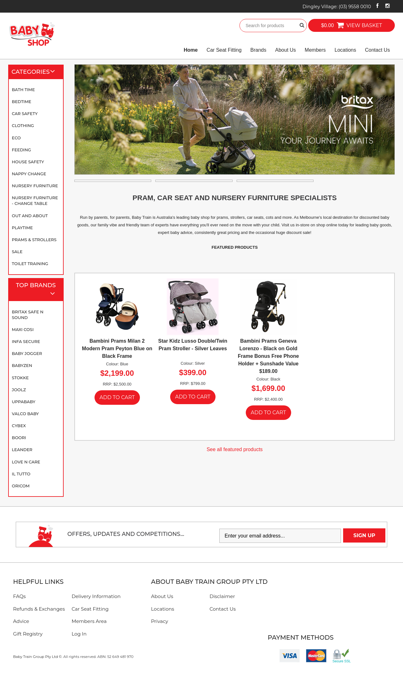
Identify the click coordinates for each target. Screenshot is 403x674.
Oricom (21, 485)
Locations (345, 50)
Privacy (159, 621)
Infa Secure (26, 341)
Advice (21, 621)
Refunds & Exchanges (39, 609)
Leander (22, 449)
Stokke (20, 377)
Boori (19, 437)
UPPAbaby (23, 401)
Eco (16, 137)
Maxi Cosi (23, 329)
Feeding (21, 149)
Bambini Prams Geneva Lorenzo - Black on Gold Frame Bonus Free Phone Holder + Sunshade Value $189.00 (268, 356)
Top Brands (38, 290)
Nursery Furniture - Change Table (35, 200)
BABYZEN (22, 365)
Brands (258, 50)
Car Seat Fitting (223, 50)
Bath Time (23, 89)
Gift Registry (28, 634)
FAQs (19, 596)
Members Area (89, 621)
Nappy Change (29, 173)
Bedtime (22, 101)
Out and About (30, 215)
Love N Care (26, 461)
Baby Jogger (27, 353)
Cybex (19, 425)
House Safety (28, 161)
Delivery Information (96, 596)
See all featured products (235, 449)
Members (315, 50)
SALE (17, 251)
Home (191, 50)
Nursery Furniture (35, 185)
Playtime (22, 227)
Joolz (19, 389)
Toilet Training (30, 263)
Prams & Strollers (34, 239)
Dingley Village (336, 6)
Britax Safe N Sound (27, 314)
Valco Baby (25, 413)
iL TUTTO (21, 473)
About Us (285, 50)
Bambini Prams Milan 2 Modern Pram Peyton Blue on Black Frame (117, 348)
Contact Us (377, 50)
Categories (35, 71)
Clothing (23, 125)
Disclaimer (222, 596)
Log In (79, 634)
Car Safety (25, 113)
